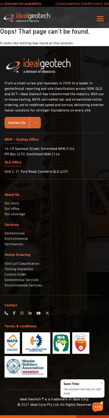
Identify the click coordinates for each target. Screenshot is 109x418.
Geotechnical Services (22, 280)
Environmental (16, 239)
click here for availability (27, 4)
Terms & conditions (21, 326)
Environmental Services (23, 285)
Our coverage (15, 214)
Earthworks (14, 244)
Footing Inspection (19, 269)
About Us (12, 195)
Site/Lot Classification (22, 264)
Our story (12, 203)
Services (12, 225)
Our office (12, 209)
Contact (11, 305)
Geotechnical (15, 233)
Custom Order (15, 274)
